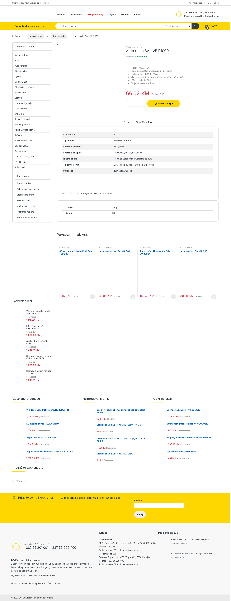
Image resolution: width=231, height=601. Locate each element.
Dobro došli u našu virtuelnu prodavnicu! (30, 3)
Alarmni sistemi (21, 55)
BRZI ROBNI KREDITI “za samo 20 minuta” (190, 539)
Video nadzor (21, 167)
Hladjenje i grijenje (23, 103)
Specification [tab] (144, 122)
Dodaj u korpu (165, 103)
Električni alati (21, 82)
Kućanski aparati (22, 119)
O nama (125, 14)
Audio (128, 47)
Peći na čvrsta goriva (25, 130)
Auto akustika (59, 36)
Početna (61, 14)
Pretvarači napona (25, 212)
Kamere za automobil (27, 217)
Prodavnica (195, 3)
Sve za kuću (20, 151)
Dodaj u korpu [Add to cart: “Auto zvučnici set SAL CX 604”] (132, 296)
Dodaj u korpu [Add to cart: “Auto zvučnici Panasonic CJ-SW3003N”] (173, 296)
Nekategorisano (22, 124)
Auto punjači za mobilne (28, 189)
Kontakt (138, 14)
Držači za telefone (25, 194)
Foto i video (20, 92)
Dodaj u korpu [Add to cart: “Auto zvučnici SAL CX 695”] (213, 296)
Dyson (18, 76)
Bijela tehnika (21, 71)
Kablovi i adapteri (23, 108)
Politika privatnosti (37, 583)
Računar (18, 135)
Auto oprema (35, 36)
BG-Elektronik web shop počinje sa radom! (191, 553)
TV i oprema (20, 162)
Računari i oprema (23, 140)
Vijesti (112, 14)
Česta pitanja (54, 583)
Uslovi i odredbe (19, 583)
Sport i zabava (21, 146)
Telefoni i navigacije (24, 156)
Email (138, 500)
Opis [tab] (126, 122)
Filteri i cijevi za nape (24, 87)
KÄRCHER (19, 114)
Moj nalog (213, 3)
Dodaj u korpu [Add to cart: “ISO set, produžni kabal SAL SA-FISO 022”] (92, 296)
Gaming (18, 98)
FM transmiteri (23, 200)
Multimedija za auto (26, 206)
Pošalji (139, 514)
